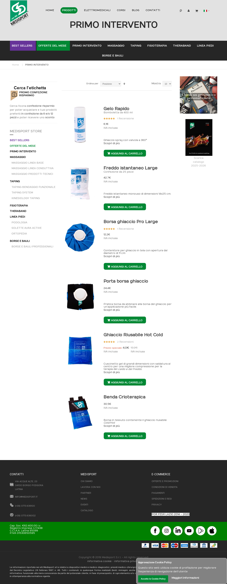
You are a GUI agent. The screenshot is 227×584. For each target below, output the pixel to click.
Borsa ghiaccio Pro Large (131, 221)
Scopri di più (112, 143)
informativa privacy (127, 561)
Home (15, 64)
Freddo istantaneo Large (130, 168)
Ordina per (92, 83)
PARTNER (86, 493)
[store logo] (25, 14)
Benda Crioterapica (124, 397)
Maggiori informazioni (185, 577)
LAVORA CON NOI (90, 487)
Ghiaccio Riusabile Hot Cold (133, 334)
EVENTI (84, 504)
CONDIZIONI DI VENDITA (165, 487)
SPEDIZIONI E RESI (162, 499)
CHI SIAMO (87, 481)
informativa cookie (99, 561)
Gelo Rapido (116, 108)
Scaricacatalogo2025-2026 (198, 143)
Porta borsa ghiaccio (126, 281)
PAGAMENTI (158, 493)
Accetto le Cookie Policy (153, 579)
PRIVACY (157, 504)
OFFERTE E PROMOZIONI (165, 481)
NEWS (84, 499)
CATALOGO (87, 510)
